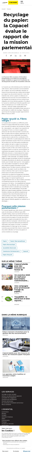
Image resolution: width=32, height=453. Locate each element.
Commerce (5, 412)
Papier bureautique (9, 244)
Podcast (4, 422)
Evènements (5, 420)
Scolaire (4, 415)
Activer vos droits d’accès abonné (12, 396)
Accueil (3, 8)
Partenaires (5, 425)
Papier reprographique (17, 241)
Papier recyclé (7, 254)
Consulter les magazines (9, 398)
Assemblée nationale (9, 248)
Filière (3, 418)
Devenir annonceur (7, 401)
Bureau (9, 8)
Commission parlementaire (11, 251)
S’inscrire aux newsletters (9, 399)
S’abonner (13, 2)
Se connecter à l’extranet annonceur (12, 403)
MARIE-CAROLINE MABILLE (11, 53)
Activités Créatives (7, 417)
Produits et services (7, 423)
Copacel (25, 251)
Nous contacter (6, 404)
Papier (5, 241)
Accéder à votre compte (9, 394)
